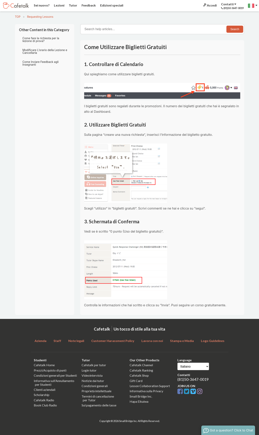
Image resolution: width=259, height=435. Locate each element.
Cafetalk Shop (139, 375)
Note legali (76, 341)
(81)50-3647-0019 (193, 379)
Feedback (88, 5)
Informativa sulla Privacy (146, 391)
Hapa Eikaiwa (139, 401)
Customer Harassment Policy (112, 341)
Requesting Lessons (40, 16)
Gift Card (136, 381)
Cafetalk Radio (44, 400)
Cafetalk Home (44, 365)
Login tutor (89, 370)
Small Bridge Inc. (141, 396)
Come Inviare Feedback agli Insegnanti (41, 63)
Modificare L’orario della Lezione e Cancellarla (45, 51)
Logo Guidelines (212, 341)
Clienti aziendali (44, 389)
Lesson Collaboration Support (150, 386)
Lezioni (58, 5)
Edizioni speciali (111, 5)
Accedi (209, 5)
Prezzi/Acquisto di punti (50, 370)
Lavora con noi (152, 341)
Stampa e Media (182, 341)
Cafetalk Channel (141, 365)
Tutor (72, 5)
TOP (18, 16)
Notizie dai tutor (93, 381)
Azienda (40, 341)
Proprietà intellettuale (96, 391)
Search (234, 29)
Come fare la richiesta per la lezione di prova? (41, 39)
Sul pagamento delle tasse (99, 405)
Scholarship (41, 395)
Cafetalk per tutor (94, 365)
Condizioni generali (95, 386)
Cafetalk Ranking (141, 370)
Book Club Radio (45, 405)
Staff (57, 341)
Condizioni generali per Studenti (55, 375)
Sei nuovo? (41, 5)
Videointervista (92, 375)
